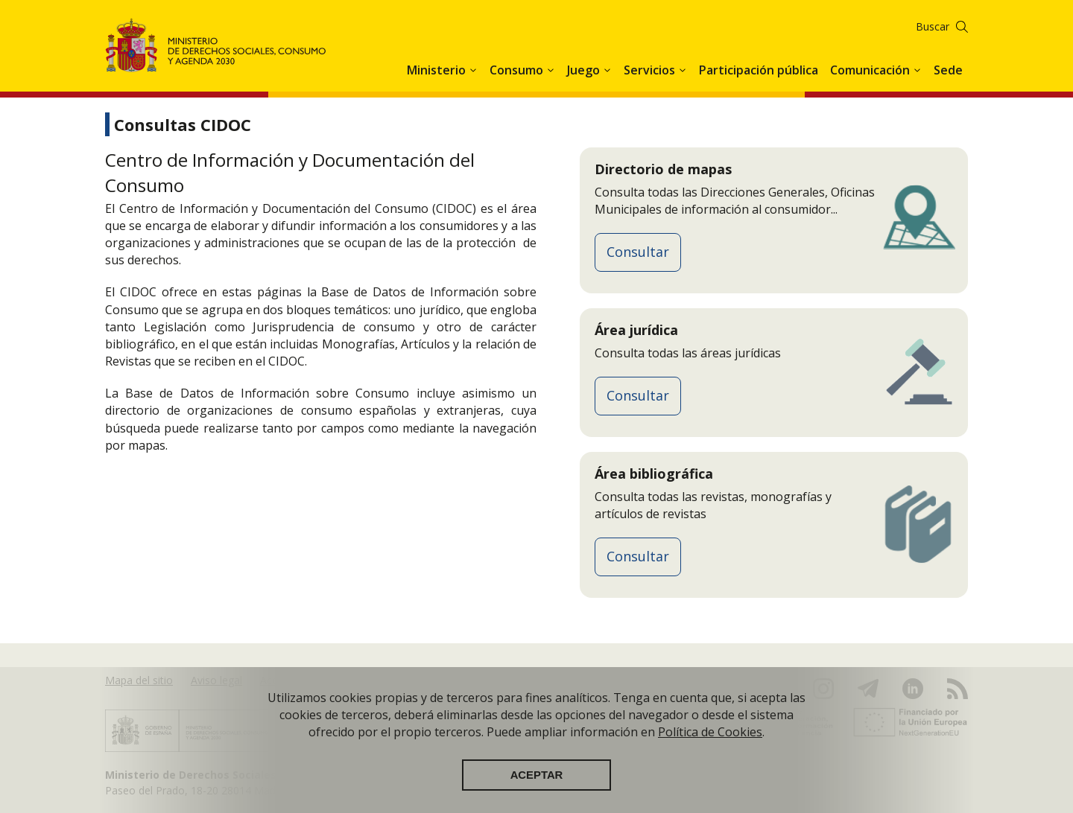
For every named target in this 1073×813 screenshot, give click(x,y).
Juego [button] (585, 70)
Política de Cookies (710, 732)
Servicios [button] (651, 70)
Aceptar (536, 776)
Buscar (932, 26)
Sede (948, 70)
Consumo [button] (518, 70)
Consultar (638, 252)
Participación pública (758, 70)
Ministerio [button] (438, 70)
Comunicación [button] (871, 70)
